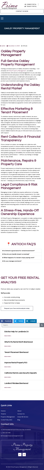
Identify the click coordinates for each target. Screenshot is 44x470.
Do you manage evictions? (12, 261)
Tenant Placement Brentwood (16, 352)
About (19, 411)
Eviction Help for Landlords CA (16, 332)
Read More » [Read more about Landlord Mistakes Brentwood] (7, 387)
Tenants (3, 414)
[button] (21, 250)
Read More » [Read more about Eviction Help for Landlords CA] (7, 336)
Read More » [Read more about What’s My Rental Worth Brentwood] (7, 346)
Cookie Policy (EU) (6, 420)
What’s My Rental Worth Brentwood (18, 342)
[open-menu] (2, 19)
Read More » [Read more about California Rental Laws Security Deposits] (7, 377)
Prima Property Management (17, 71)
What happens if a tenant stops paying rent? (19, 257)
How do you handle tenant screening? (16, 254)
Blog (18, 420)
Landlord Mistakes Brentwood (16, 383)
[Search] (42, 325)
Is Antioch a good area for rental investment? (19, 251)
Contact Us (21, 414)
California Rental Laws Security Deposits (20, 373)
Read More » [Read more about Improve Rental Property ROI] (7, 367)
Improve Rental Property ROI (15, 363)
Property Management (8, 417)
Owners (18, 150)
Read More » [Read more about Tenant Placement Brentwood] (7, 356)
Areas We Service (22, 417)
